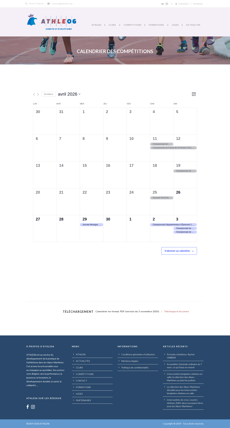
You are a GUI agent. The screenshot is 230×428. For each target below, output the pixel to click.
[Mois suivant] (38, 94)
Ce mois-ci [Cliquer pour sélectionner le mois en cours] (48, 94)
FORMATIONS (156, 25)
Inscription (198, 3)
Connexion (183, 3)
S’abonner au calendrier (177, 251)
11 (155, 138)
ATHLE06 (96, 25)
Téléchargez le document (176, 311)
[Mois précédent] (34, 94)
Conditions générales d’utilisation (138, 354)
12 (178, 138)
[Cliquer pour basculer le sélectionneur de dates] (69, 94)
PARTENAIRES (83, 400)
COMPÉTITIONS (85, 374)
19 (178, 165)
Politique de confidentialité (134, 367)
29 (85, 219)
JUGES (175, 25)
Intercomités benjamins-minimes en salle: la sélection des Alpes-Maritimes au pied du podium (185, 377)
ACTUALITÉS (193, 25)
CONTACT (81, 380)
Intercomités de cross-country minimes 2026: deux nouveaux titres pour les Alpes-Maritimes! (185, 403)
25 (155, 192)
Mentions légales (129, 361)
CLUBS (112, 25)
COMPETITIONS (133, 25)
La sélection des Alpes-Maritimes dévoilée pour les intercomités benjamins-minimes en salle (183, 390)
